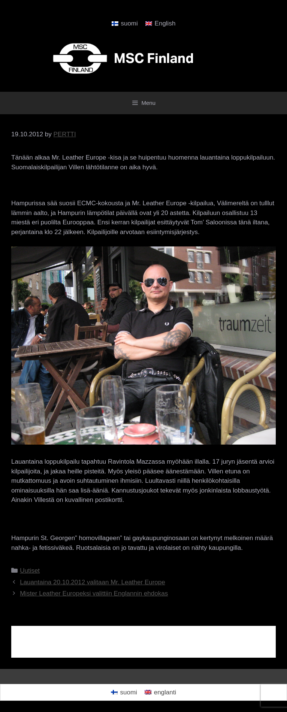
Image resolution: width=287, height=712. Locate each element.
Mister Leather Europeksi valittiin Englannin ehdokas (94, 593)
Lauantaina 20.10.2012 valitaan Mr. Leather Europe (92, 582)
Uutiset (30, 570)
